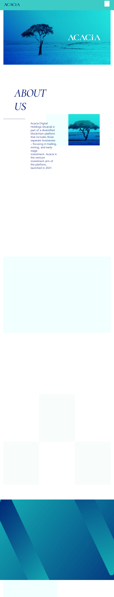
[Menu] (106, 4)
